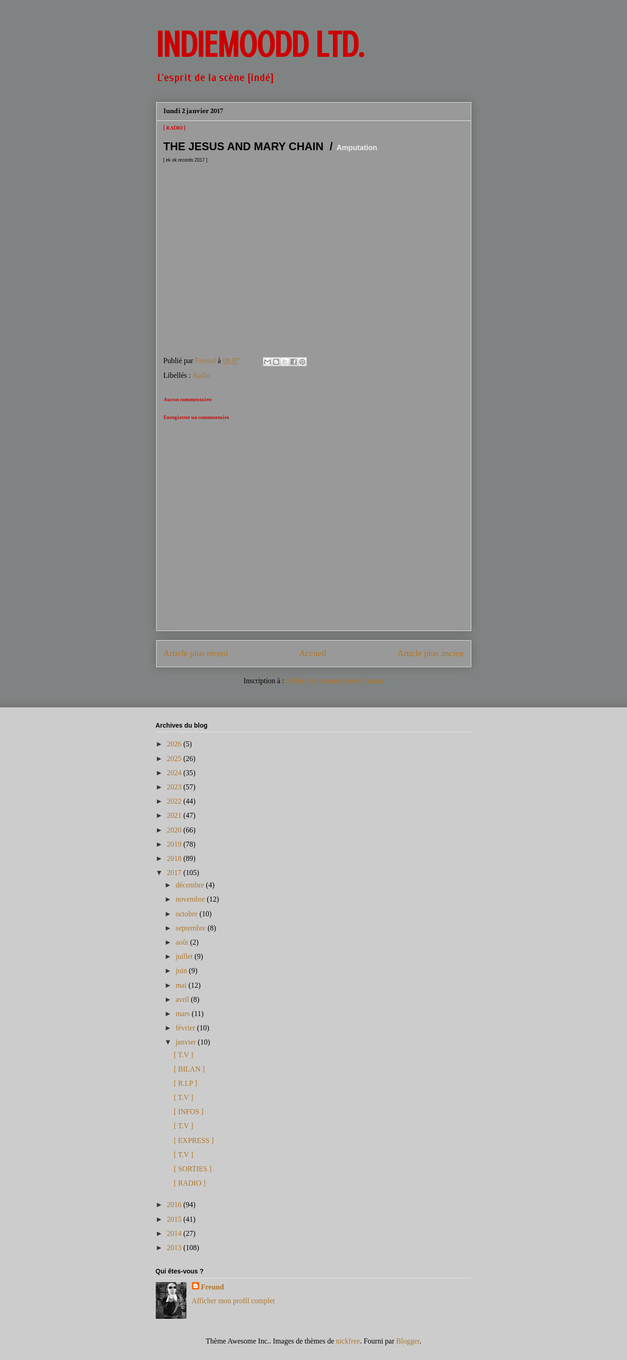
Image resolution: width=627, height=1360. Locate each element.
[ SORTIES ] (193, 1169)
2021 (175, 815)
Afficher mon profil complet (233, 1301)
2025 (175, 758)
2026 (175, 744)
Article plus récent (196, 653)
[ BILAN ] (189, 1069)
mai (181, 985)
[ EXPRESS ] (193, 1140)
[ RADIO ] (189, 1183)
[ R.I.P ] (185, 1083)
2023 (175, 787)
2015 (175, 1219)
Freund (212, 1287)
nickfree (348, 1341)
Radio (201, 375)
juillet (184, 956)
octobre (187, 914)
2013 (175, 1247)
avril (183, 999)
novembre (191, 899)
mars (183, 1013)
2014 (175, 1233)
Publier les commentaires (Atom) (335, 681)
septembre (191, 928)
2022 (175, 801)
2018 (175, 858)
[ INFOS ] (188, 1111)
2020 (175, 830)
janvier (186, 1042)
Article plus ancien (431, 653)
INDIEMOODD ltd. (260, 44)
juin (182, 970)
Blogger (408, 1341)
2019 (175, 844)
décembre (190, 885)
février (186, 1028)
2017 (175, 872)
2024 (175, 773)
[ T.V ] (183, 1055)
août (182, 942)
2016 (175, 1204)
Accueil (313, 653)
